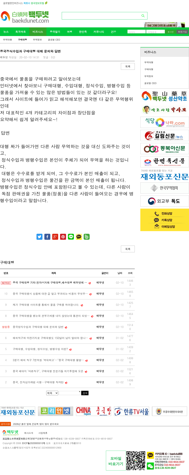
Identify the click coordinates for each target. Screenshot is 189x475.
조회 (130, 273)
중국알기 (55, 32)
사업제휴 (42, 432)
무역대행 (7, 39)
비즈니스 (38, 32)
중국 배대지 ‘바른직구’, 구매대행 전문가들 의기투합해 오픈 (48, 371)
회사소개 (28, 432)
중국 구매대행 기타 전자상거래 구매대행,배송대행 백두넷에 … (50, 282)
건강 (113, 32)
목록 (127, 66)
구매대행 (22, 39)
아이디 (132, 32)
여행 (69, 32)
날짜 (120, 273)
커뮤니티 (99, 32)
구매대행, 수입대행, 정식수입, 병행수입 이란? (41, 349)
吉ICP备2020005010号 (33, 443)
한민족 (83, 32)
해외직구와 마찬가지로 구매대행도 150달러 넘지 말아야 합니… (51, 338)
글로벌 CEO (54, 39)
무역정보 (37, 39)
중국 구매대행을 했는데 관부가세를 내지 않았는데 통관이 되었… (51, 316)
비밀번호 (152, 32)
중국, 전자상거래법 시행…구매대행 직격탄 (38, 382)
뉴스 (6, 32)
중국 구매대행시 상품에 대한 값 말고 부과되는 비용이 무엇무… (51, 293)
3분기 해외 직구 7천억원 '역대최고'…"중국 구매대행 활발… (49, 360)
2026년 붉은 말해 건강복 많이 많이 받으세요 (36, 423)
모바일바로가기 (115, 461)
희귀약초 (20, 32)
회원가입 (182, 31)
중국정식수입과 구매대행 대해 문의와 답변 (38, 327)
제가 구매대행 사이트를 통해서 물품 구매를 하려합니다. (46, 305)
